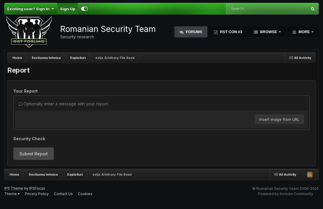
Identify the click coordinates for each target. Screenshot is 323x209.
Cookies (85, 194)
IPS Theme (13, 188)
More (304, 32)
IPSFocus (37, 188)
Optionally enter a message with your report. (64, 103)
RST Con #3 (230, 32)
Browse (268, 32)
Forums (193, 32)
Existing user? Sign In (30, 9)
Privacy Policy (37, 194)
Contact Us (63, 194)
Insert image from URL (279, 119)
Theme (12, 194)
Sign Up (67, 8)
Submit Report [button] (33, 153)
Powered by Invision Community (285, 194)
